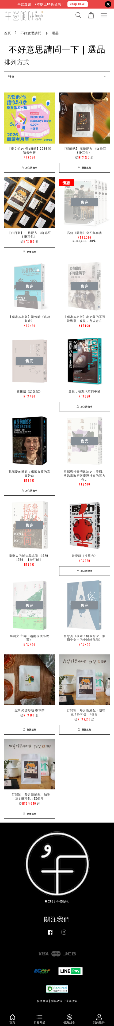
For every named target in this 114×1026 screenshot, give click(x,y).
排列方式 (17, 62)
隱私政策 (57, 1001)
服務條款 (42, 1001)
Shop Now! (78, 4)
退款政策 (71, 1001)
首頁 (7, 33)
